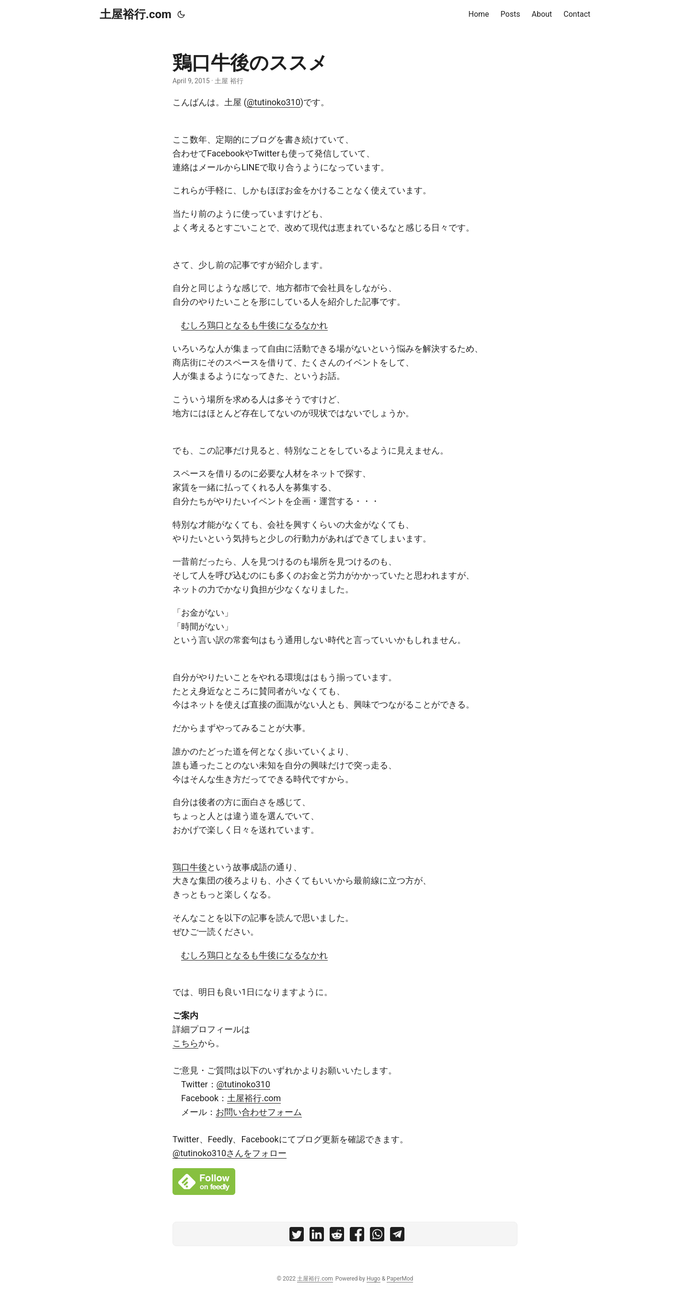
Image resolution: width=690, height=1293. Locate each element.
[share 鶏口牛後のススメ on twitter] (296, 1236)
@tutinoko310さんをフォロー (229, 1153)
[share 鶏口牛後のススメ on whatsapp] (377, 1236)
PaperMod (400, 1278)
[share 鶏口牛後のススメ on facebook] (357, 1236)
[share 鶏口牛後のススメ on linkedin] (317, 1236)
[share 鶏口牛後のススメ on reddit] (337, 1236)
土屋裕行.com (136, 14)
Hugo (373, 1278)
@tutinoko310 (273, 102)
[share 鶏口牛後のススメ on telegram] (397, 1236)
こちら (185, 1043)
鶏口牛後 (189, 867)
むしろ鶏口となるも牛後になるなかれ (254, 325)
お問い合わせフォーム (259, 1112)
